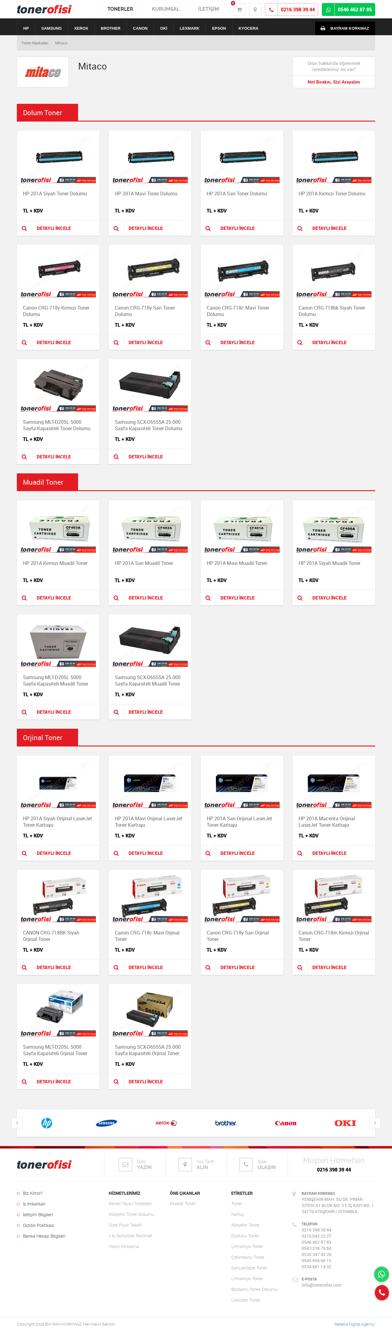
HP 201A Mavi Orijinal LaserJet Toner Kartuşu (149, 821)
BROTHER (110, 28)
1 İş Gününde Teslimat (130, 1235)
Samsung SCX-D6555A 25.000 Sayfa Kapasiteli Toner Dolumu (148, 425)
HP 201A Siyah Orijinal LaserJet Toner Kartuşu (57, 821)
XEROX (81, 28)
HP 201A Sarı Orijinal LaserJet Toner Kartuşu (239, 821)
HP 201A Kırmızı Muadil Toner (55, 563)
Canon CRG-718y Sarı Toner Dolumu (145, 311)
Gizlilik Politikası (35, 1225)
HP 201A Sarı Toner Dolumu (237, 193)
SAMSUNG (51, 28)
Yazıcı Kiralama (124, 1246)
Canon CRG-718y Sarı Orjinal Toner (238, 935)
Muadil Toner (183, 1203)
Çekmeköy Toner (248, 1257)
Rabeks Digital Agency (354, 1324)
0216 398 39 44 (334, 1169)
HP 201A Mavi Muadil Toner (237, 563)
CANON (140, 28)
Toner (236, 1203)
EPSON (219, 28)
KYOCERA (248, 28)
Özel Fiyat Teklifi (125, 1225)
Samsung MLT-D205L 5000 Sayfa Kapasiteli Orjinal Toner (55, 1050)
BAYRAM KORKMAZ (343, 28)
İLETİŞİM (208, 9)
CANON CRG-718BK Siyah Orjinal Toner (51, 935)
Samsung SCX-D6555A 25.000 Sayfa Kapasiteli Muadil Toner (148, 680)
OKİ (163, 28)
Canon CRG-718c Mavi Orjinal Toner (147, 935)
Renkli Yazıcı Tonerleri (130, 1203)
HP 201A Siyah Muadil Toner (329, 563)
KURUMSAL (165, 9)
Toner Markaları (34, 43)
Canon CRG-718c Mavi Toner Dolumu (238, 311)
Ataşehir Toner (245, 1225)
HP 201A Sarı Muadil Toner (144, 563)
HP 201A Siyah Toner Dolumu (55, 193)
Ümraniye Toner (247, 1246)
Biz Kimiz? (30, 1193)
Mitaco (61, 43)
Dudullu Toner (245, 1235)
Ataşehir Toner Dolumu (131, 1214)
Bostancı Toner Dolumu (254, 1289)
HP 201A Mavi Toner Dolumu (146, 193)
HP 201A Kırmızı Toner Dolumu (332, 193)
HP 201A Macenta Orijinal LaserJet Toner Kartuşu (327, 821)
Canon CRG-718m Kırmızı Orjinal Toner (334, 935)
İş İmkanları (31, 1203)
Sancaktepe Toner (249, 1267)
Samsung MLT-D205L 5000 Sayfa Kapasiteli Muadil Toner (55, 680)
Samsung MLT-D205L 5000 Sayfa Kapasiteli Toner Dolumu (56, 425)
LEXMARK (189, 28)
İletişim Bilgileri (35, 1214)
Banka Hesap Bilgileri (41, 1236)
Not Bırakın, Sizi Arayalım (333, 82)
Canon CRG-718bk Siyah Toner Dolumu (332, 311)
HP (26, 28)
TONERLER (120, 9)
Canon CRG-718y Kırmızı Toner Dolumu (56, 311)
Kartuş (237, 1214)
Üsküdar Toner (245, 1300)
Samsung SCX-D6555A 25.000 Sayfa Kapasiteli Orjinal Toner (148, 1050)
